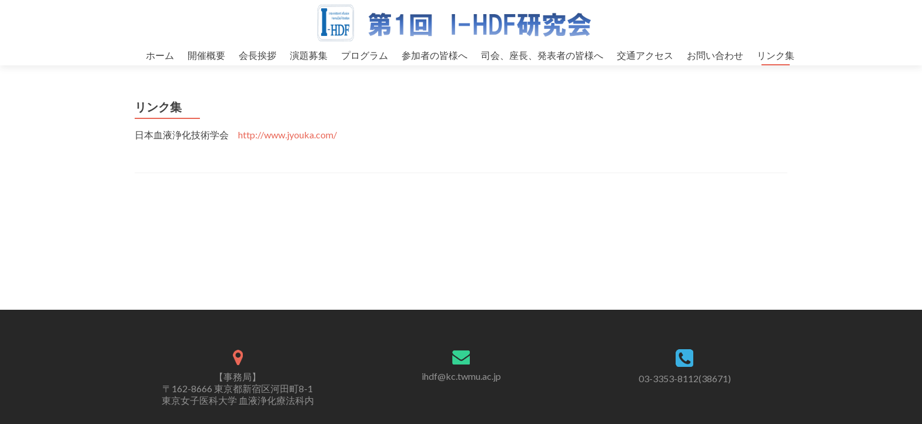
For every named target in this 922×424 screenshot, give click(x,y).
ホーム (160, 55)
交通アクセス (645, 55)
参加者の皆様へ (434, 55)
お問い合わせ (715, 55)
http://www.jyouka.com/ (287, 146)
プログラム (364, 55)
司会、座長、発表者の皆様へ (542, 55)
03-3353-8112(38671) (685, 378)
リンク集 (775, 55)
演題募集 (309, 55)
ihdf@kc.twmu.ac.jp (461, 376)
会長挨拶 (257, 55)
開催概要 (206, 55)
